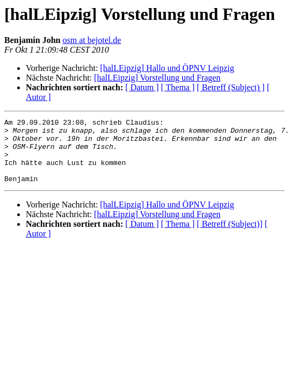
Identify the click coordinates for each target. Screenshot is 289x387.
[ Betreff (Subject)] (229, 236)
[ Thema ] (178, 87)
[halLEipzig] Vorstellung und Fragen (157, 77)
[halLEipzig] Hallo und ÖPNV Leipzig (167, 68)
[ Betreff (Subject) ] (230, 87)
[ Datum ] (141, 87)
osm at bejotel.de (91, 40)
